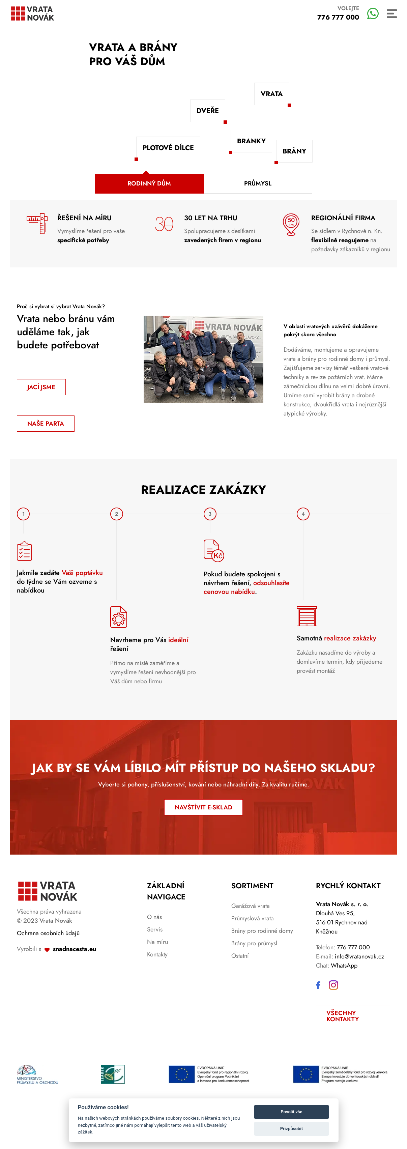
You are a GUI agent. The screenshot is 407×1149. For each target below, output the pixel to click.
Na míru (157, 989)
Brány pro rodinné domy (262, 978)
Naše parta (45, 423)
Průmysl (257, 183)
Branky (251, 141)
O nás (154, 964)
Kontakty (157, 1002)
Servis (155, 977)
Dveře (208, 111)
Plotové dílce (168, 148)
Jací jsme (41, 387)
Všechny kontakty (342, 1064)
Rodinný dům (149, 183)
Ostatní (240, 1003)
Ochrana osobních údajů (48, 981)
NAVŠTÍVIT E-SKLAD (203, 855)
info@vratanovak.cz (359, 1004)
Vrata (272, 94)
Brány (294, 151)
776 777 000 (353, 995)
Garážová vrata (250, 953)
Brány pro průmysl (254, 991)
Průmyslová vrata (252, 966)
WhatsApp (344, 1013)
